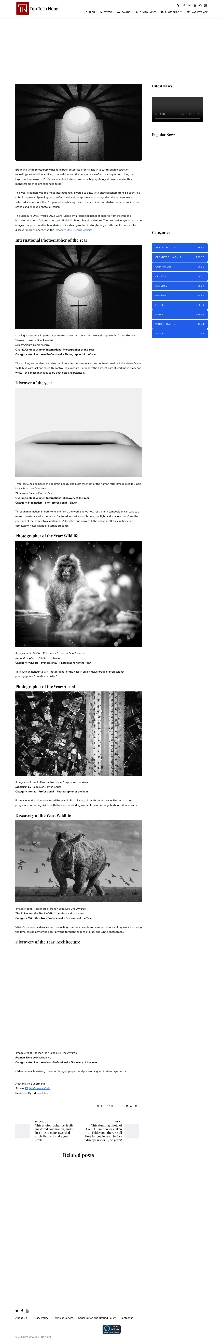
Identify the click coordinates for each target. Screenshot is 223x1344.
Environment (146, 12)
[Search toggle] (178, 5)
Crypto (106, 12)
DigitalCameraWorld (37, 1088)
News (179, 315)
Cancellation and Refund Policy (97, 1318)
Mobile (179, 305)
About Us (21, 1318)
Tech (90, 12)
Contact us (126, 1318)
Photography (171, 12)
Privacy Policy (40, 1318)
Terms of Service (63, 1318)
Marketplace (197, 12)
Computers (179, 267)
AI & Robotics (179, 248)
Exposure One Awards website (73, 230)
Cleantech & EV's (179, 257)
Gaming (124, 12)
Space (179, 334)
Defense (179, 286)
